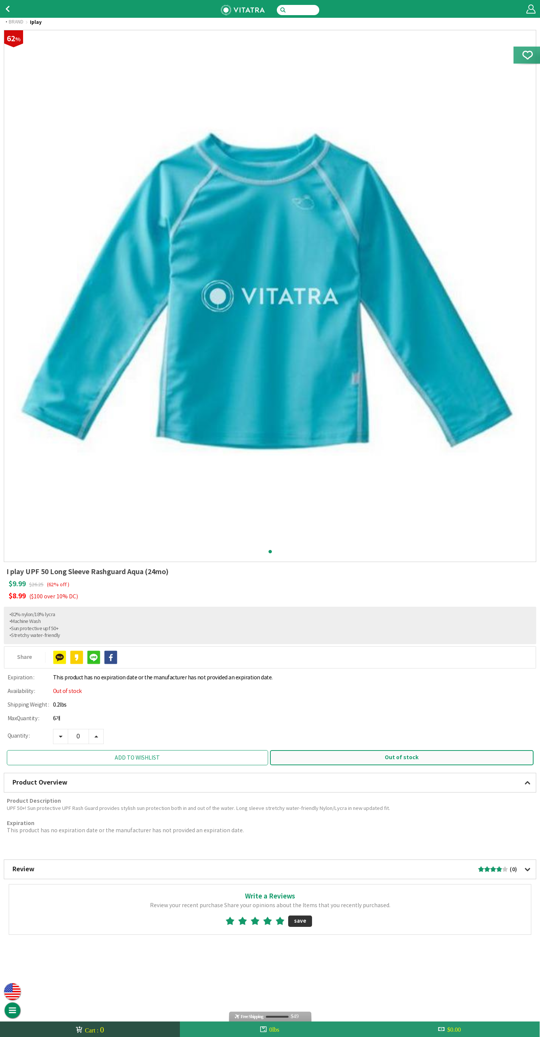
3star (258, 921)
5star (283, 921)
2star (245, 921)
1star (233, 921)
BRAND (16, 22)
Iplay (36, 22)
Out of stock (401, 757)
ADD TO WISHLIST (137, 758)
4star (270, 921)
